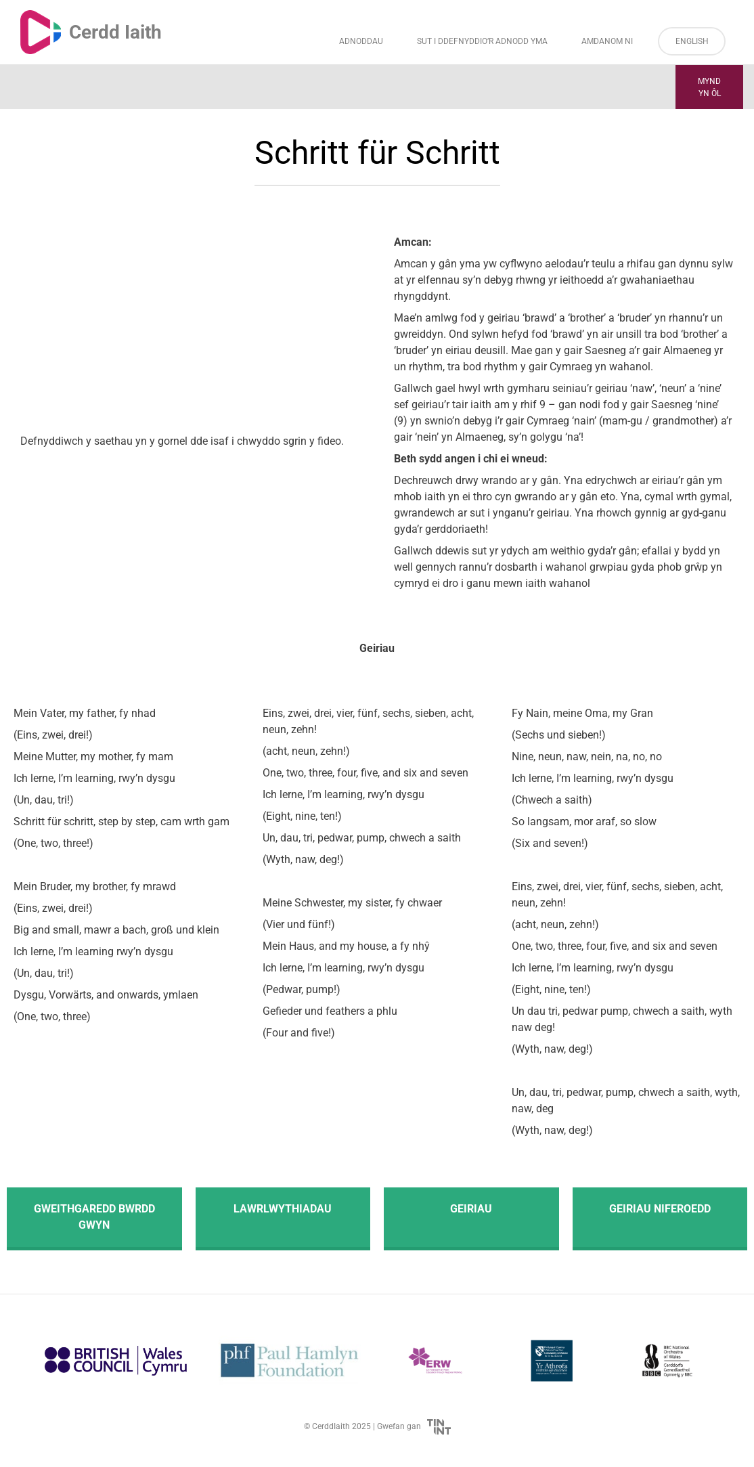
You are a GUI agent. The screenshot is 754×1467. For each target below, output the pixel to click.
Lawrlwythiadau (283, 1208)
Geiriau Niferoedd (660, 1208)
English (692, 41)
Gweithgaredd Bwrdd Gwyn (94, 1216)
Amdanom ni (607, 41)
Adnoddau (361, 41)
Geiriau (471, 1208)
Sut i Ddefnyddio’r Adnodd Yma (482, 41)
